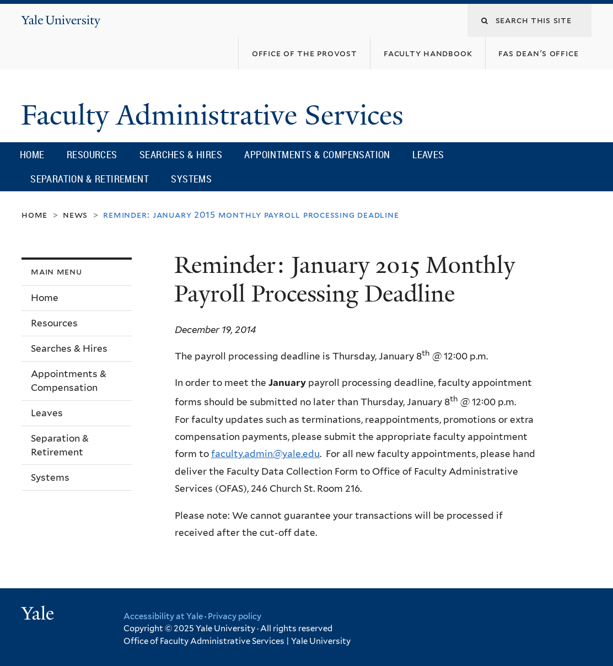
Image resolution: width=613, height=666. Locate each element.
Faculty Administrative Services (216, 115)
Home (32, 154)
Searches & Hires (180, 154)
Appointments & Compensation (317, 154)
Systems (191, 178)
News (75, 215)
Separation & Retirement (89, 178)
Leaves (428, 154)
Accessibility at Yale (163, 616)
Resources (92, 154)
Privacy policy (234, 616)
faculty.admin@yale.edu (265, 453)
